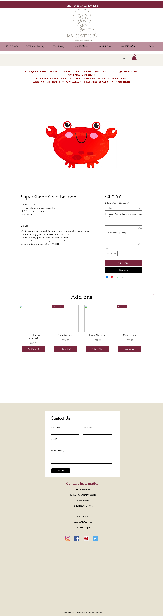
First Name (55, 427)
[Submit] (60, 470)
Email (53, 439)
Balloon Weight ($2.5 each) (117, 203)
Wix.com (98, 612)
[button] (81, 46)
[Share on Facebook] (107, 277)
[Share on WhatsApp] (117, 277)
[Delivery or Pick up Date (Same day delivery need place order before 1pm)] (123, 222)
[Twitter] (95, 538)
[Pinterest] (86, 538)
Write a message (58, 450)
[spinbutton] (111, 253)
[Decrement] (107, 253)
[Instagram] (67, 538)
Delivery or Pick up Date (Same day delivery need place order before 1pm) (123, 215)
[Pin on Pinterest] (112, 277)
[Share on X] (122, 277)
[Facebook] (76, 538)
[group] (81, 329)
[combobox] (123, 208)
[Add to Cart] (33, 349)
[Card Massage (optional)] (123, 238)
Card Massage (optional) (115, 232)
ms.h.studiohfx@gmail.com (116, 71)
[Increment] (115, 253)
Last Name (87, 427)
